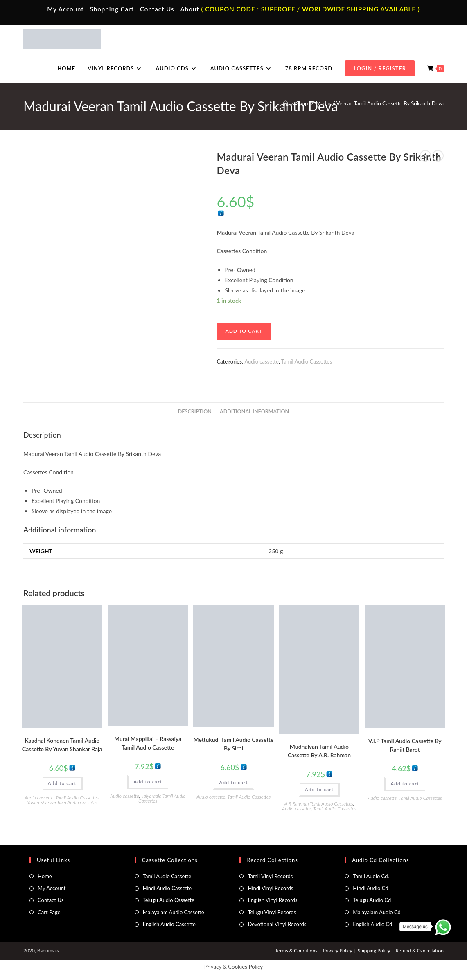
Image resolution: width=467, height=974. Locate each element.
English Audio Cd (372, 924)
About (189, 9)
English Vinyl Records (272, 900)
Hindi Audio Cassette (167, 888)
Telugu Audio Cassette (168, 900)
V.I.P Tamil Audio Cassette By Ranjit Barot (405, 745)
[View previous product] (425, 156)
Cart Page (49, 912)
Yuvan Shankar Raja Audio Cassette (62, 802)
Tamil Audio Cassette (167, 876)
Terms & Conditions (296, 950)
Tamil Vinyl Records (270, 876)
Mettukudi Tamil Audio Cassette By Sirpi (234, 744)
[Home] (285, 103)
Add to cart (243, 331)
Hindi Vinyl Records (270, 888)
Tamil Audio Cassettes (306, 361)
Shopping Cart (112, 9)
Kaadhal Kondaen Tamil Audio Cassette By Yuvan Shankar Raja (62, 744)
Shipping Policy (374, 950)
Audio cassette (261, 361)
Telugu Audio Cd (372, 900)
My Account (65, 9)
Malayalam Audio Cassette (173, 912)
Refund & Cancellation (419, 950)
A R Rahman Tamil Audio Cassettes (318, 804)
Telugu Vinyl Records (272, 912)
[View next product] (438, 156)
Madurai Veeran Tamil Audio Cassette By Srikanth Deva (380, 103)
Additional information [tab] (254, 411)
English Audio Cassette (169, 924)
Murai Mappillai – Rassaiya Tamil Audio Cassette (147, 743)
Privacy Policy (337, 950)
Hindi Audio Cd (370, 888)
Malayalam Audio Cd (377, 912)
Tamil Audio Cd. (371, 876)
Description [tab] (195, 411)
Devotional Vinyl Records (277, 924)
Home (45, 876)
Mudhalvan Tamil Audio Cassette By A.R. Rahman (319, 751)
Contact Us (157, 9)
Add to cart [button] (62, 783)
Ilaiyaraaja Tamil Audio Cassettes (161, 798)
